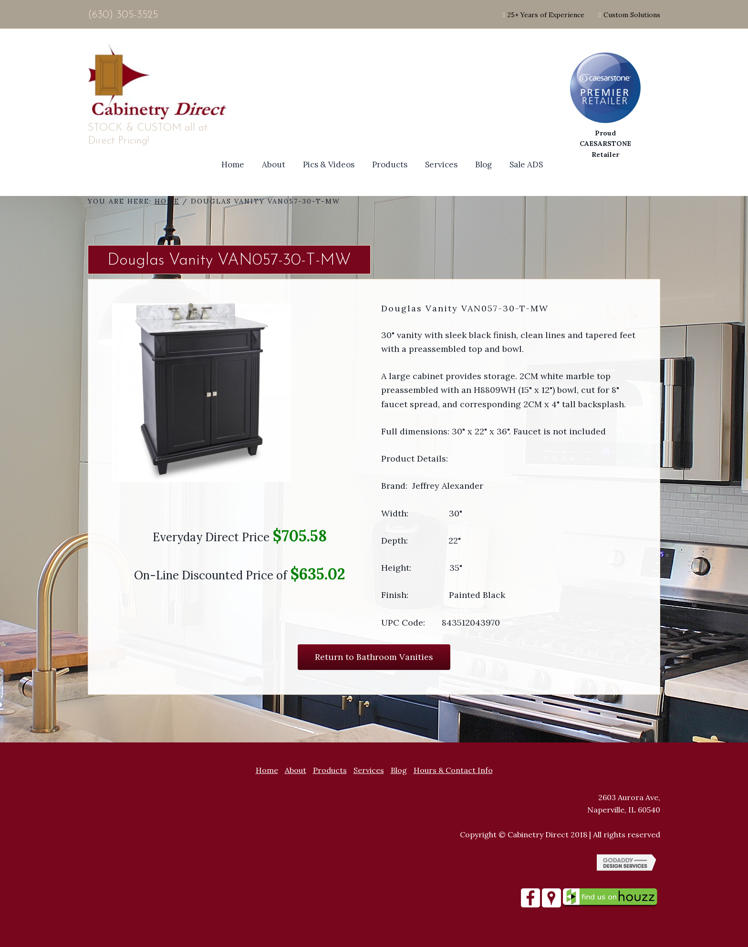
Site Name (159, 82)
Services (368, 770)
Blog (399, 770)
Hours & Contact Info (453, 770)
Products (330, 770)
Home (267, 770)
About (295, 770)
